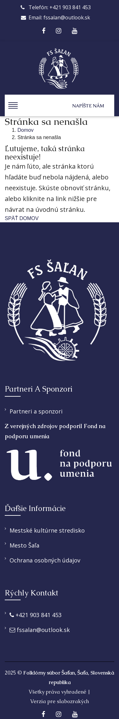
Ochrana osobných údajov (45, 560)
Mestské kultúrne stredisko (47, 530)
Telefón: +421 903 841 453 (56, 7)
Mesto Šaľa (24, 545)
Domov (25, 130)
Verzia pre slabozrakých (59, 701)
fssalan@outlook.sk (40, 630)
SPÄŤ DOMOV (22, 218)
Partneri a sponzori (36, 411)
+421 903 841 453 (36, 615)
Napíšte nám (88, 106)
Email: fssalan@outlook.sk (55, 17)
